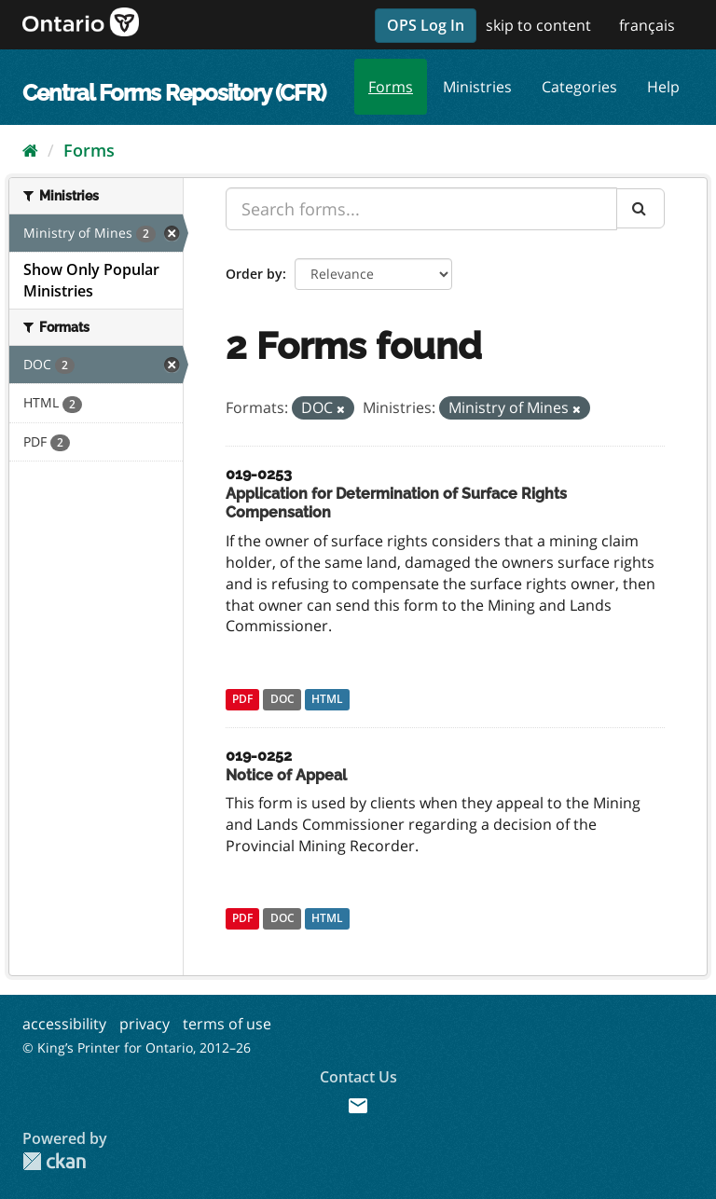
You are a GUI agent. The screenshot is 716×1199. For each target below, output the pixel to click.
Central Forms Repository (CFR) (173, 92)
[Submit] (640, 208)
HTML (327, 699)
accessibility (64, 1023)
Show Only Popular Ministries (91, 280)
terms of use (227, 1023)
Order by (254, 274)
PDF (242, 699)
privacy (144, 1023)
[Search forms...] (421, 208)
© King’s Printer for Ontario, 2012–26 (136, 1047)
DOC (282, 699)
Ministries (477, 86)
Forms (390, 86)
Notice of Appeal (286, 775)
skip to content (538, 25)
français (647, 25)
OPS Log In (425, 25)
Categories (579, 86)
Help (663, 86)
